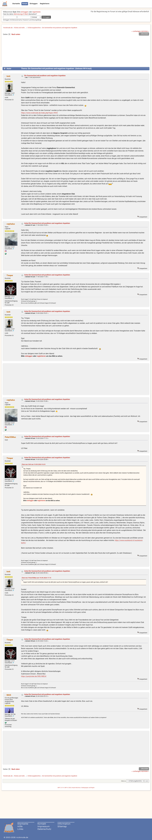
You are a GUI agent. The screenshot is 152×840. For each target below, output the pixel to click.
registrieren (36, 12)
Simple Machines (76, 787)
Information (64, 823)
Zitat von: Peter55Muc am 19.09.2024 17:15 (36, 578)
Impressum (43, 826)
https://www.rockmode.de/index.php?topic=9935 (39, 113)
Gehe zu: (123, 781)
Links (20, 829)
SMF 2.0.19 (60, 787)
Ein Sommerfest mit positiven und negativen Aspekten (45, 76)
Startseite (22, 823)
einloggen (24, 12)
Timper (10, 275)
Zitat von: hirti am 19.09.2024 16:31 (34, 464)
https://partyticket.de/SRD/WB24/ (34, 676)
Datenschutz (44, 829)
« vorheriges (136, 31)
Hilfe (19, 826)
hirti (8, 76)
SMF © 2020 (67, 787)
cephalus (11, 224)
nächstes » (145, 31)
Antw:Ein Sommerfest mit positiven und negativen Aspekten (47, 223)
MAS (9, 695)
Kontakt (41, 823)
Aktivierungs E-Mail (21, 14)
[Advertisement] (76, 52)
